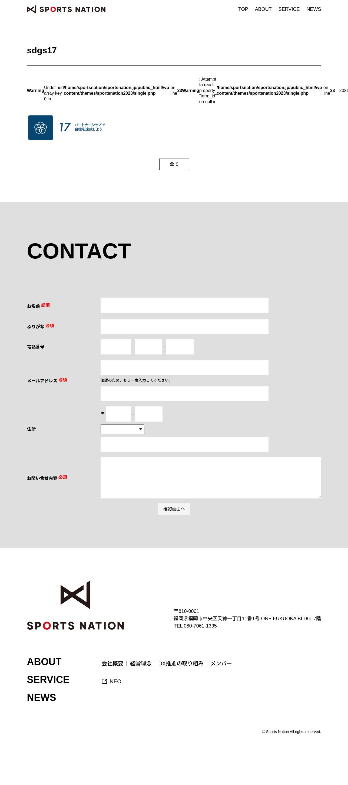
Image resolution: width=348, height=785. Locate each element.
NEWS (314, 9)
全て (174, 164)
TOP (243, 9)
